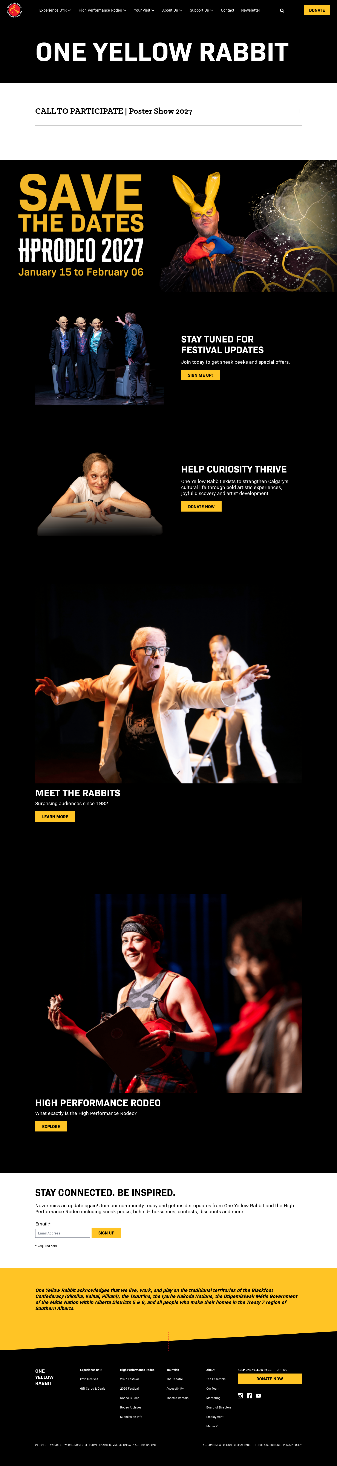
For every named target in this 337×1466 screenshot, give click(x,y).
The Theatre (175, 1379)
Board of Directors (218, 1407)
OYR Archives (89, 1379)
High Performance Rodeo (137, 1370)
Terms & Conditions (267, 1444)
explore (51, 1126)
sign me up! (200, 375)
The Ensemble (216, 1379)
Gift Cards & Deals (92, 1388)
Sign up (106, 1233)
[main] (168, 596)
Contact (227, 10)
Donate (317, 10)
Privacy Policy (292, 1444)
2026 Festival (129, 1388)
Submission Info (131, 1417)
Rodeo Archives (130, 1407)
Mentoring (213, 1398)
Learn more (55, 816)
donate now (201, 506)
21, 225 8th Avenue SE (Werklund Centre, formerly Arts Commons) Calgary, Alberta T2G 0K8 (95, 1444)
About (210, 1370)
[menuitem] (55, 10)
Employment (215, 1417)
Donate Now (269, 1378)
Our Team (212, 1388)
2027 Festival (129, 1379)
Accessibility (175, 1388)
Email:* (43, 1223)
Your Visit (173, 1370)
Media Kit (213, 1426)
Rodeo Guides (129, 1398)
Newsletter (250, 10)
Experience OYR (91, 1370)
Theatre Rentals (177, 1398)
